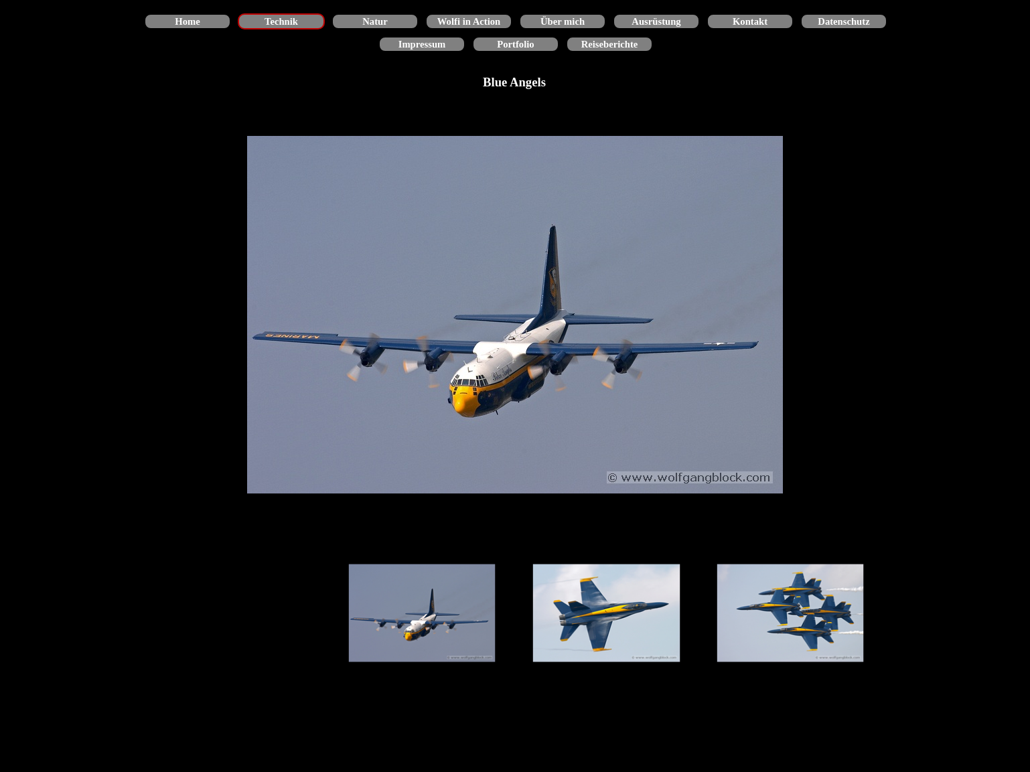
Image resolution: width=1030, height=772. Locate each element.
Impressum (422, 44)
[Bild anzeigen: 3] (790, 613)
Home (187, 21)
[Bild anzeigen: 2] (606, 613)
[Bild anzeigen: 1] (422, 613)
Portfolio (515, 44)
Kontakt (750, 21)
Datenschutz (843, 21)
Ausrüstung (656, 21)
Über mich (562, 21)
